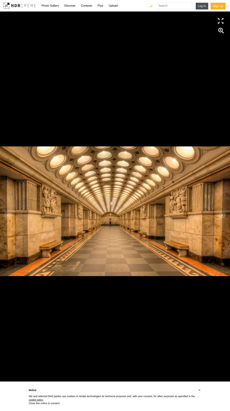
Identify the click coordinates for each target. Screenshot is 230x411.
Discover (69, 5)
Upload (113, 5)
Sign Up (218, 6)
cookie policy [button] (36, 399)
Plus (100, 5)
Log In (202, 6)
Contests (86, 5)
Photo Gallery (50, 5)
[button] (199, 390)
